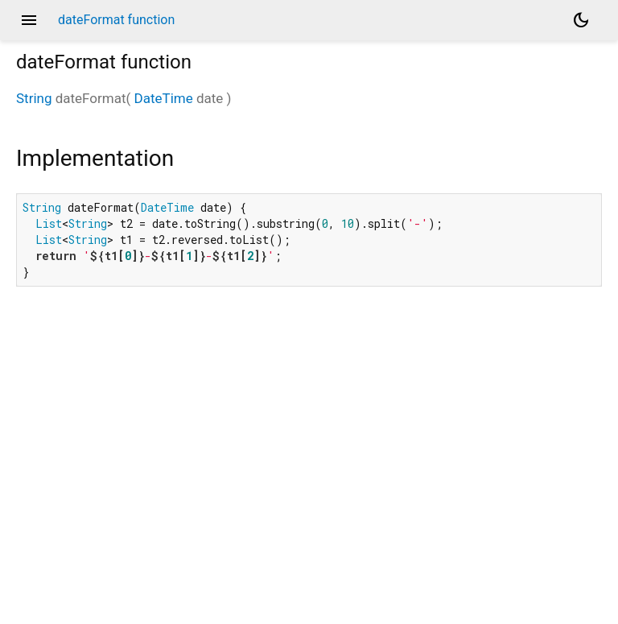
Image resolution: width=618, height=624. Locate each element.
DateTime (163, 98)
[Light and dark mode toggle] (581, 20)
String (34, 98)
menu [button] (29, 20)
